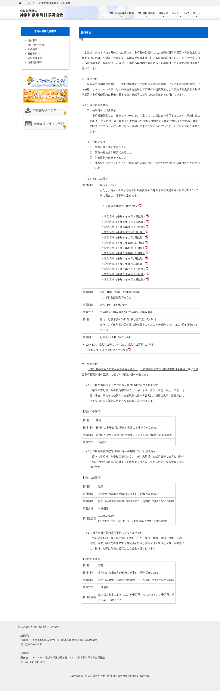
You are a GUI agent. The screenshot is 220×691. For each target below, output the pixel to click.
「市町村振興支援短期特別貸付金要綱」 (164, 369)
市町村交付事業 (36, 44)
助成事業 (32, 49)
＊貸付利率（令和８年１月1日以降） (123, 237)
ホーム (31, 3)
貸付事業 (32, 40)
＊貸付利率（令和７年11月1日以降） (123, 248)
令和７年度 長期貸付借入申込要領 (108, 349)
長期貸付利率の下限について (122, 206)
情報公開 (163, 13)
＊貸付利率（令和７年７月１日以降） (123, 269)
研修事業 (32, 53)
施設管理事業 (35, 57)
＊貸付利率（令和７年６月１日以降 (122, 274)
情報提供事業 (35, 62)
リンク (196, 13)
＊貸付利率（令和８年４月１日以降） (123, 221)
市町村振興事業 (146, 13)
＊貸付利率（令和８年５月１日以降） (123, 216)
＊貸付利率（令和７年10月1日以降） (123, 253)
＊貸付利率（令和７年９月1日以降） (123, 258)
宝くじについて (180, 13)
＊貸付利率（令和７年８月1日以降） (123, 263)
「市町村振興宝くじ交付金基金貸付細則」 (144, 84)
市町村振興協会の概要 (122, 13)
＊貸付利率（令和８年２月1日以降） (123, 232)
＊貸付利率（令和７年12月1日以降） (123, 242)
